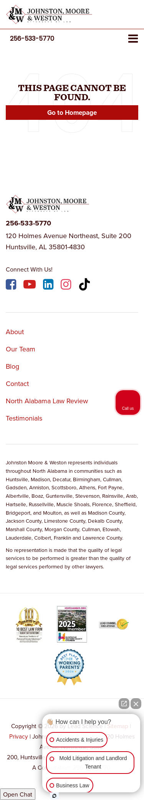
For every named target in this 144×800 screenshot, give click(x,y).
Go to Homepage (72, 112)
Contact (17, 383)
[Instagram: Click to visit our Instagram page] (67, 285)
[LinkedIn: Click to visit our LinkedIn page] (49, 285)
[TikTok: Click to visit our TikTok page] (85, 285)
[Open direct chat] (124, 703)
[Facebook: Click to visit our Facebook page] (12, 285)
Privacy (18, 736)
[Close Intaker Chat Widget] (136, 703)
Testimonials (24, 418)
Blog (12, 366)
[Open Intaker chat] (54, 795)
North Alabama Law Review (47, 401)
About (15, 331)
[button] (32, 38)
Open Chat (17, 794)
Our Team (20, 349)
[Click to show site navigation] (133, 39)
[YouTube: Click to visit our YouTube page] (31, 285)
